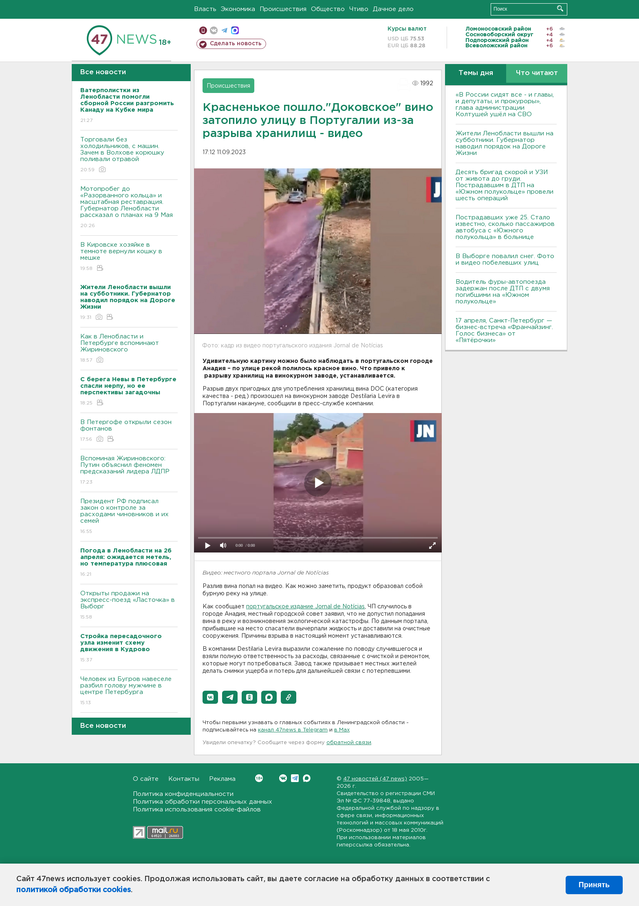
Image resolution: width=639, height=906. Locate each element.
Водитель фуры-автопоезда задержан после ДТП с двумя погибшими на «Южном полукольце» (503, 291)
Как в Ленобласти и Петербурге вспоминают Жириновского (129, 349)
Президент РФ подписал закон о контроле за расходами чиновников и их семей (129, 517)
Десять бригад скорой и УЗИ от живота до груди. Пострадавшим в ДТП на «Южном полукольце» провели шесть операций (504, 185)
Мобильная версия (203, 30)
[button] (210, 697)
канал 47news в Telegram (293, 730)
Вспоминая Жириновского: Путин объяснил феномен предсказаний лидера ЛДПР (129, 471)
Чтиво (358, 9)
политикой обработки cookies (73, 890)
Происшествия (283, 9)
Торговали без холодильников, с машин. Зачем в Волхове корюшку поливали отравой (129, 155)
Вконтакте (259, 778)
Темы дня (475, 73)
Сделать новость (236, 43)
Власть (205, 9)
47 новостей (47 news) (375, 779)
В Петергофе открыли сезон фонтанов (129, 431)
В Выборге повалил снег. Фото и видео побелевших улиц (505, 259)
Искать (560, 8)
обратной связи (348, 742)
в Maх (342, 730)
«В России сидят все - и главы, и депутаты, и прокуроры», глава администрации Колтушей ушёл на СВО (505, 104)
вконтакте (214, 30)
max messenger (235, 30)
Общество (328, 9)
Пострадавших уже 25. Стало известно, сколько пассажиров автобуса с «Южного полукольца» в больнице (505, 227)
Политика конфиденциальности (183, 794)
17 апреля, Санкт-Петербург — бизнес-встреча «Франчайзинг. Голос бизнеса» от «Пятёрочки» (504, 330)
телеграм (224, 30)
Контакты (183, 779)
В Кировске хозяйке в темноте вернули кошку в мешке (129, 257)
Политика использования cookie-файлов (197, 809)
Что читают (537, 73)
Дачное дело (393, 9)
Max (307, 778)
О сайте (146, 779)
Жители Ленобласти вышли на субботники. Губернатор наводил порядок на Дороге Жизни (504, 143)
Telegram (295, 778)
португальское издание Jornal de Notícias (305, 606)
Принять (594, 885)
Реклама (222, 779)
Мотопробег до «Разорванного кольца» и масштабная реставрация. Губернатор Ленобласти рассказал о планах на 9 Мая (129, 207)
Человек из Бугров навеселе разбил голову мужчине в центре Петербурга (129, 691)
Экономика (238, 9)
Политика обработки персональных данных (202, 801)
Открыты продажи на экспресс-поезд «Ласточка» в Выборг (129, 606)
